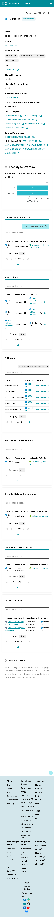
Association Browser (26, 836)
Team (9, 788)
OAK (9, 863)
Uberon (38, 788)
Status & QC (26, 803)
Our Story (11, 785)
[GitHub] (28, 903)
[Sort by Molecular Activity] (47, 457)
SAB (8, 792)
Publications (12, 800)
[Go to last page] (29, 422)
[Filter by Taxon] (33, 366)
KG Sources (26, 828)
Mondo (38, 785)
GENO (37, 811)
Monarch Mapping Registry (25, 855)
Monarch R (27, 799)
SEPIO (37, 815)
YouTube (40, 860)
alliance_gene (11, 97)
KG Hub (24, 861)
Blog (38, 853)
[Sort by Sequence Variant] (23, 618)
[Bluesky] (26, 911)
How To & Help (27, 806)
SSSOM (10, 860)
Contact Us (12, 796)
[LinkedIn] (24, 907)
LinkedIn (39, 856)
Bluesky (39, 864)
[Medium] (24, 903)
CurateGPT (12, 875)
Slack (38, 849)
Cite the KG (26, 820)
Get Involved (40, 845)
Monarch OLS (27, 848)
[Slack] (28, 899)
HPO (37, 796)
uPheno (38, 792)
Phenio (38, 800)
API (23, 792)
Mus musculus (11, 45)
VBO (37, 807)
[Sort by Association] (26, 241)
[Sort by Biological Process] (47, 564)
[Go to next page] (24, 422)
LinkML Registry (24, 869)
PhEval (10, 852)
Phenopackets (13, 878)
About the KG (27, 824)
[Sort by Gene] (11, 241)
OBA (37, 803)
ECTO (37, 818)
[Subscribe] (24, 899)
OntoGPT (11, 871)
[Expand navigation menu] (51, 3)
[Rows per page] (22, 253)
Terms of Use (27, 816)
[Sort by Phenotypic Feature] (49, 241)
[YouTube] (28, 907)
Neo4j (24, 795)
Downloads (26, 788)
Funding (10, 803)
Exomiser (11, 848)
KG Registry (26, 865)
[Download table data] (17, 264)
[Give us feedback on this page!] (51, 773)
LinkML (9, 856)
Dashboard (26, 831)
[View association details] (44, 302)
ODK (9, 867)
